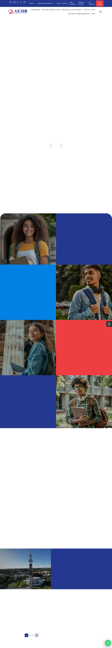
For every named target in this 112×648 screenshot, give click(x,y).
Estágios (60, 608)
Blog (93, 14)
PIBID (84, 608)
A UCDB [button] (32, 3)
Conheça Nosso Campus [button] (46, 3)
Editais (59, 3)
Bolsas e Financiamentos (79, 14)
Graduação (35, 10)
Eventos (65, 3)
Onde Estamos (72, 3)
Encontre (36, 599)
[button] (109, 324)
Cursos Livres (89, 10)
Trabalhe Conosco (81, 3)
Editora (59, 603)
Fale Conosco (92, 3)
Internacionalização (64, 599)
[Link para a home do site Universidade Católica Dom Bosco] (19, 590)
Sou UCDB (100, 3)
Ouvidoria (85, 591)
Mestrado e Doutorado (72, 10)
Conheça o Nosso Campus (42, 595)
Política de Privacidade (41, 591)
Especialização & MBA (51, 10)
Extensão (60, 595)
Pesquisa (60, 591)
